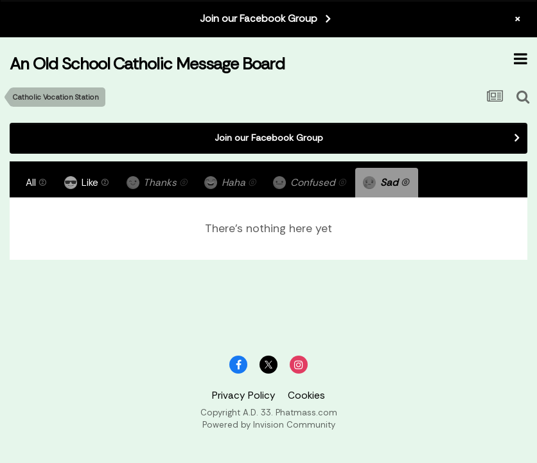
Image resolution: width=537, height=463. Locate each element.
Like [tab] (86, 182)
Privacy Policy (244, 395)
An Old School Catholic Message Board (147, 64)
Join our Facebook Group (258, 18)
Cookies (306, 395)
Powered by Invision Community (268, 424)
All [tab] (36, 182)
